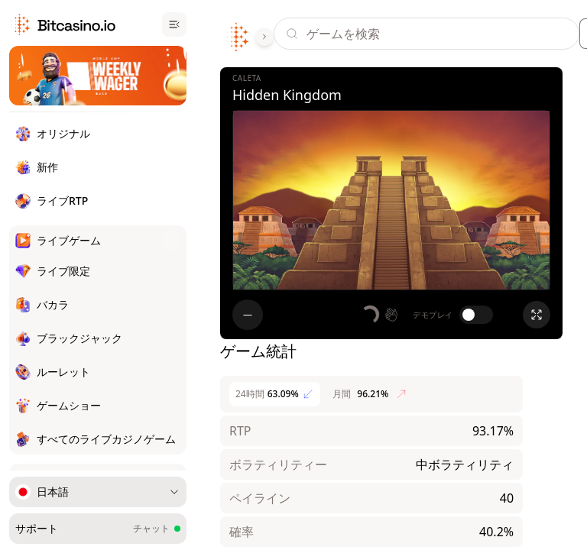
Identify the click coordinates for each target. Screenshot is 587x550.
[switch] (476, 315)
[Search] (442, 33)
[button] (381, 315)
